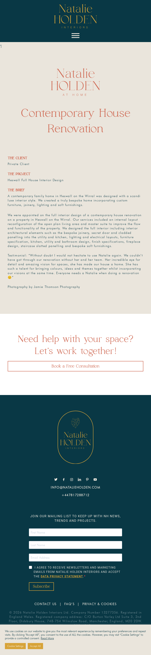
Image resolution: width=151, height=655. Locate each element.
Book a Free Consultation (75, 366)
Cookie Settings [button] (15, 646)
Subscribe (41, 586)
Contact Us (45, 604)
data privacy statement (62, 576)
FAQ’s (69, 604)
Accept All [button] (35, 646)
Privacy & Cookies (99, 604)
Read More (47, 638)
